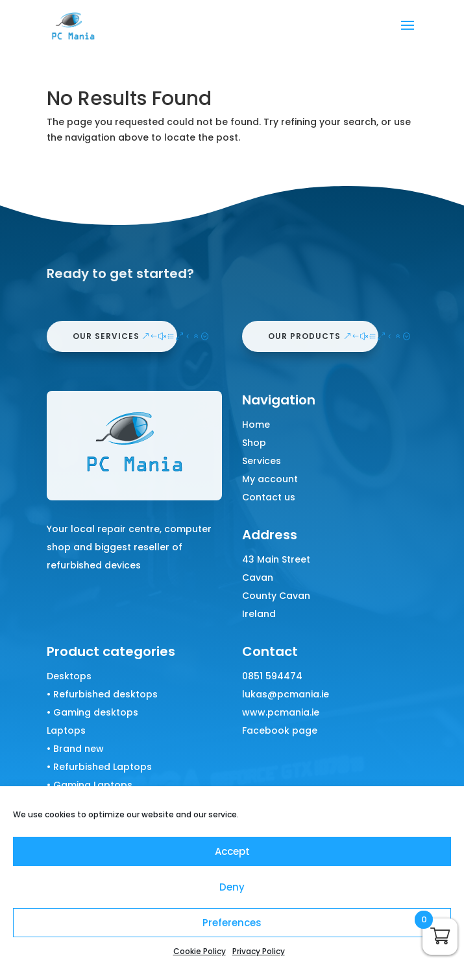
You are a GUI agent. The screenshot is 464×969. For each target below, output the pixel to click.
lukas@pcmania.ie (285, 694)
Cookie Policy (199, 951)
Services (261, 460)
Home (256, 424)
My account (270, 479)
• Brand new (75, 748)
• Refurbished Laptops (99, 766)
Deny (232, 887)
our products (304, 336)
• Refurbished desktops (102, 694)
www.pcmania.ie (280, 712)
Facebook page (279, 730)
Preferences (232, 922)
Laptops (66, 730)
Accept (232, 851)
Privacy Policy (258, 951)
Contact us (268, 497)
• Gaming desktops (92, 712)
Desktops (69, 676)
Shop (254, 442)
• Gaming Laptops (89, 784)
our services (106, 336)
